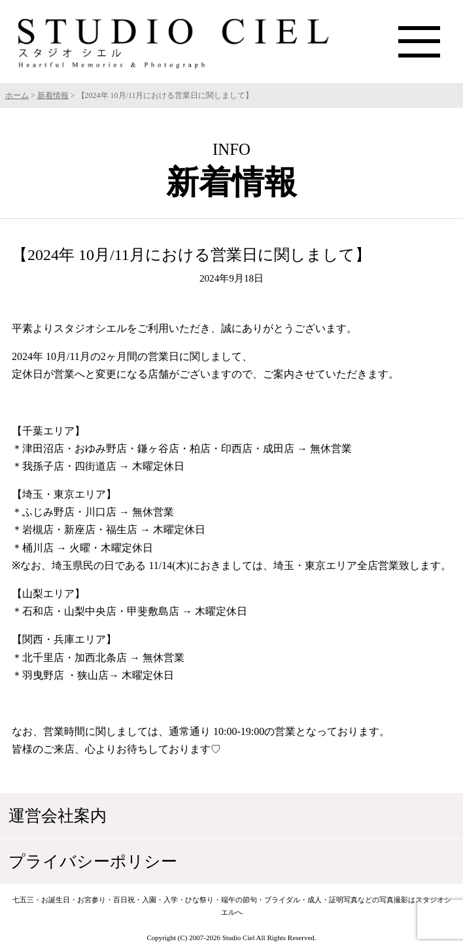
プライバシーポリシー (93, 861)
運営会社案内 (58, 815)
